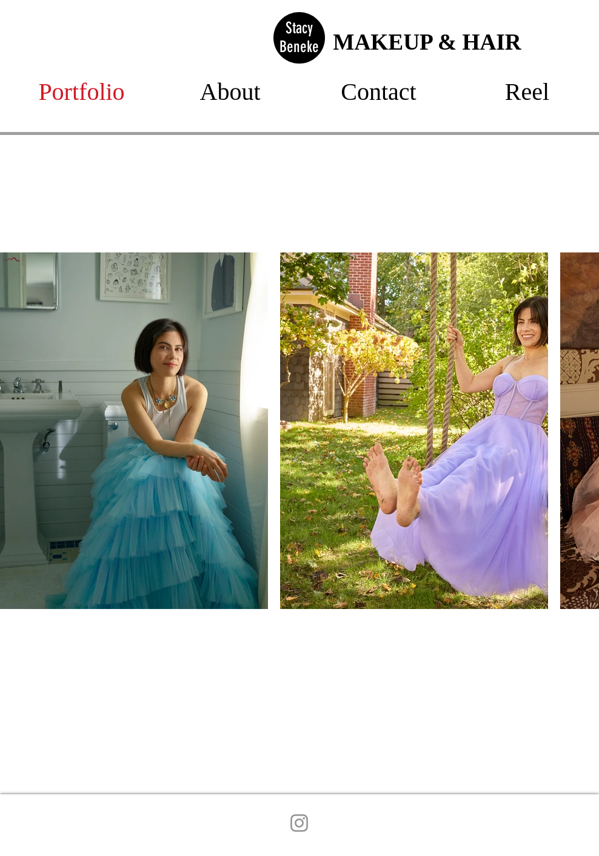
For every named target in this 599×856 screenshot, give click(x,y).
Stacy (299, 28)
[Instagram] (299, 823)
